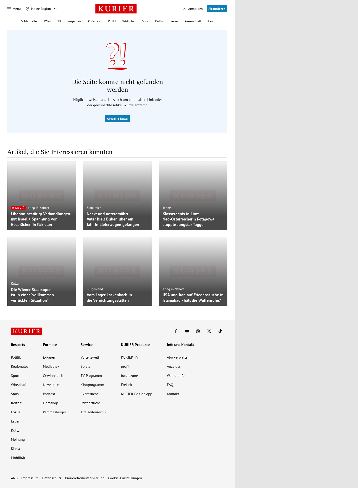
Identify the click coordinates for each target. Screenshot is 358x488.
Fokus (15, 412)
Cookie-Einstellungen (125, 478)
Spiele (85, 366)
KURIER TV (129, 357)
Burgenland (74, 21)
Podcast (49, 393)
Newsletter (51, 384)
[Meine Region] (38, 8)
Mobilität (18, 457)
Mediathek (51, 366)
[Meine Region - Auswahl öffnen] (55, 8)
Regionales (19, 366)
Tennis (167, 208)
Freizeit (174, 21)
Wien (47, 21)
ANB (14, 478)
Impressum (30, 478)
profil (125, 366)
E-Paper (49, 357)
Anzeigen (174, 366)
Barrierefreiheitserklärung (85, 478)
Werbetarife (175, 375)
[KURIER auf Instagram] (198, 331)
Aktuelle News (117, 119)
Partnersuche (91, 403)
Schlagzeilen (30, 21)
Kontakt (173, 393)
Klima (15, 448)
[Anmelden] (193, 9)
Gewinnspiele (53, 375)
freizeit (16, 403)
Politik (112, 21)
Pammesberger (54, 412)
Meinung (18, 439)
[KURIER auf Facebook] (175, 331)
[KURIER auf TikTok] (220, 331)
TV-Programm (91, 375)
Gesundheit (193, 21)
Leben (15, 421)
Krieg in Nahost (38, 208)
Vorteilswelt (90, 357)
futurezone (129, 375)
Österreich (95, 21)
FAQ (170, 384)
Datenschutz (51, 478)
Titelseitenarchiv (93, 412)
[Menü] (14, 8)
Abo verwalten (178, 357)
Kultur (159, 21)
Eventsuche (90, 393)
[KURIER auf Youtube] (187, 331)
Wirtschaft (129, 21)
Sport (146, 21)
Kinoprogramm (92, 384)
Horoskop (50, 403)
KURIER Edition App (136, 393)
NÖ (59, 21)
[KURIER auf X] (209, 331)
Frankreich (94, 208)
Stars (210, 21)
